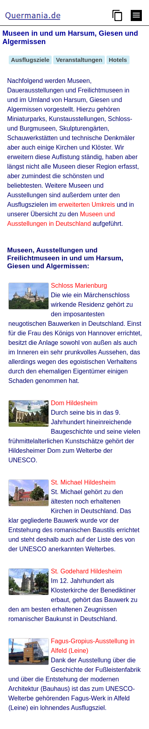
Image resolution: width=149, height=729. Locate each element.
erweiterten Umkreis (86, 204)
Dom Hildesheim (74, 403)
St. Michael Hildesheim (83, 482)
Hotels (118, 59)
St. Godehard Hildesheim (86, 571)
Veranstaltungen (79, 59)
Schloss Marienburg (79, 285)
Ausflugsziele (30, 59)
